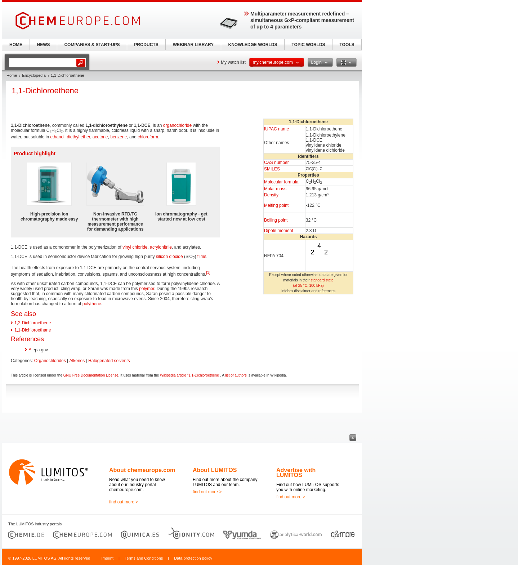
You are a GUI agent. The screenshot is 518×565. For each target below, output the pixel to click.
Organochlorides (50, 360)
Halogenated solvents (109, 360)
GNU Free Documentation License (91, 375)
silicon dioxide (169, 256)
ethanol (57, 136)
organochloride (177, 125)
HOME (15, 44)
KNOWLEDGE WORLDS (252, 44)
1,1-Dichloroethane (32, 330)
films (201, 256)
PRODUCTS (146, 44)
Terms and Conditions (144, 558)
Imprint (107, 558)
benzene (118, 136)
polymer (146, 288)
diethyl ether (78, 136)
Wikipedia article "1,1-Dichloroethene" (190, 375)
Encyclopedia (33, 75)
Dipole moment (278, 230)
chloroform (148, 136)
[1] (208, 273)
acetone (100, 136)
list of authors (235, 375)
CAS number (276, 162)
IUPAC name (276, 129)
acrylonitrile (161, 247)
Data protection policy (193, 558)
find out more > (123, 501)
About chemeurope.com (142, 470)
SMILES (272, 169)
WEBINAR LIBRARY (193, 44)
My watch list (233, 62)
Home (11, 75)
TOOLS (346, 44)
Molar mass (275, 188)
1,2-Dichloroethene (32, 322)
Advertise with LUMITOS (296, 472)
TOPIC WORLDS (308, 44)
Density (271, 194)
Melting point (276, 205)
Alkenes (77, 360)
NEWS (43, 44)
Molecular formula (281, 181)
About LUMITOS (215, 470)
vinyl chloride (134, 247)
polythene (91, 303)
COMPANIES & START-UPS (92, 44)
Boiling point (275, 220)
